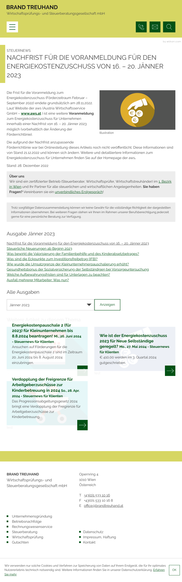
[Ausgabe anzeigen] (107, 304)
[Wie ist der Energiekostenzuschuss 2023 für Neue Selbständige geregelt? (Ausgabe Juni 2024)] (134, 351)
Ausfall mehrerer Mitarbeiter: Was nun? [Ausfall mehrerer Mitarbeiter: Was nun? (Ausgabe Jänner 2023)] (38, 280)
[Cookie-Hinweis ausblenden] (174, 570)
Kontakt (89, 542)
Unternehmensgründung (32, 516)
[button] (141, 27)
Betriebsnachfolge (26, 522)
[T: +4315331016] (97, 495)
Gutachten (20, 542)
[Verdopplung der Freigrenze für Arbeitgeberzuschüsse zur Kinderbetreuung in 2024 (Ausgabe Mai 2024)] (47, 405)
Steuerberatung (24, 532)
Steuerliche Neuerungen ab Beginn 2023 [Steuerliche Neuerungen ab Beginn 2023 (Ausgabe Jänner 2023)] (39, 249)
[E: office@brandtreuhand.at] (155, 27)
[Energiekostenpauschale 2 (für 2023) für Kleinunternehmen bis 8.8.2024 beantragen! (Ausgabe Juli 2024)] (47, 351)
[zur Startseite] (32, 8)
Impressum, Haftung (99, 537)
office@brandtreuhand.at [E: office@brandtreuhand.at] (103, 506)
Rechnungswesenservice (32, 527)
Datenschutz (93, 532)
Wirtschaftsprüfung (27, 537)
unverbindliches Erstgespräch (79, 192)
